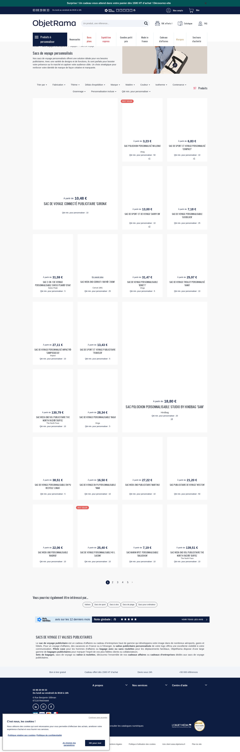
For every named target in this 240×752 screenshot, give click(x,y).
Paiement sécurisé (141, 696)
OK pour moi (95, 743)
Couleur (145, 85)
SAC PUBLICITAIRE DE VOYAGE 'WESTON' (187, 484)
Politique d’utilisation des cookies (142, 744)
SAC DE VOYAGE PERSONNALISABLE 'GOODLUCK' (187, 215)
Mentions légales (115, 744)
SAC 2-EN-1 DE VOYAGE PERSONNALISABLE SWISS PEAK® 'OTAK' (53, 283)
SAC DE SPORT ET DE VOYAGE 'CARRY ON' (142, 213)
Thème (75, 85)
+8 (172, 419)
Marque (115, 85)
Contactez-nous (179, 706)
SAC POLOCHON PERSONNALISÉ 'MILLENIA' (142, 145)
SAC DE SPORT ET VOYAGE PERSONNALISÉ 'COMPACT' (187, 147)
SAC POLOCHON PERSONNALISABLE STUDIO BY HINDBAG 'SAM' (165, 407)
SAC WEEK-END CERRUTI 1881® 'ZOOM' (97, 281)
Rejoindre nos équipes (103, 696)
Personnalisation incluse (103, 91)
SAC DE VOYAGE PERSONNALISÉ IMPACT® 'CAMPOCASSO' (52, 351)
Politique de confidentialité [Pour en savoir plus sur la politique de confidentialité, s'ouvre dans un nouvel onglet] (49, 735)
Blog (94, 706)
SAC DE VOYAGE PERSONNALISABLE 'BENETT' (142, 283)
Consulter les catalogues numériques (125, 726)
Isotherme (161, 85)
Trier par (42, 85)
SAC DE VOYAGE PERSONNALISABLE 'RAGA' (97, 417)
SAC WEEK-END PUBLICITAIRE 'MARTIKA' (142, 484)
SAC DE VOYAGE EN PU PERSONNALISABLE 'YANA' (98, 486)
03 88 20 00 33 (41, 10)
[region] (56, 732)
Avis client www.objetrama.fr (173, 744)
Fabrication (58, 85)
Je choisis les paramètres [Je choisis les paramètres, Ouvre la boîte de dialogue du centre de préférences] (69, 744)
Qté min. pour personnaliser (136, 91)
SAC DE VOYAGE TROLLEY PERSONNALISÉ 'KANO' (187, 283)
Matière (130, 85)
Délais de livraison (180, 696)
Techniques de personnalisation (147, 691)
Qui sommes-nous (101, 691)
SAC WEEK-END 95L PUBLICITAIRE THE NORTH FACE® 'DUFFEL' (187, 554)
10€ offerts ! (163, 23)
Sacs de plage (128, 604)
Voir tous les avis (192, 619)
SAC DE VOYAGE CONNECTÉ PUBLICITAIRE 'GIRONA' (75, 203)
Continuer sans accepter (98, 717)
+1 (149, 158)
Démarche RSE (99, 701)
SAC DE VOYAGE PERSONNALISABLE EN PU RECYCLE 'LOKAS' (53, 486)
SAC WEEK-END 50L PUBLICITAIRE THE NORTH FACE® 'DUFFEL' (53, 419)
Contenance (179, 85)
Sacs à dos (114, 604)
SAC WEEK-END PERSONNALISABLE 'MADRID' (53, 554)
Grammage (79, 91)
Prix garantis (138, 701)
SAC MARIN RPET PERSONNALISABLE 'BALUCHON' (142, 554)
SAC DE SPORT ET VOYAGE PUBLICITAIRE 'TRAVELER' (97, 351)
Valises (87, 604)
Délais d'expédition (95, 85)
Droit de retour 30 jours (183, 701)
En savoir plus (97, 277)
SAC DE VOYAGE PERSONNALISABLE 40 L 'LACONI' (97, 554)
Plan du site (197, 744)
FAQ (202, 23)
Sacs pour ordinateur (146, 604)
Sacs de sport (100, 604)
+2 (149, 226)
